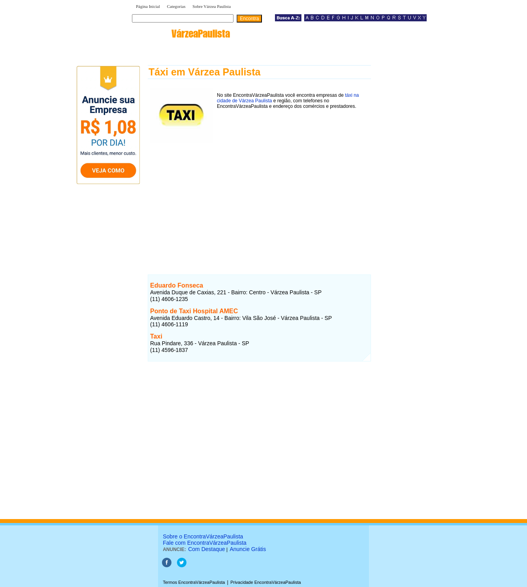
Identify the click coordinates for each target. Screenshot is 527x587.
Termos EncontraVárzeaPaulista (194, 582)
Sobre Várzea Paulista (211, 6)
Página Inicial (148, 6)
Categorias (176, 6)
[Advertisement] (259, 200)
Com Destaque (206, 549)
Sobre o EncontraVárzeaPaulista (203, 536)
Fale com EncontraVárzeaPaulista (205, 543)
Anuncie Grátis (248, 549)
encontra (182, 33)
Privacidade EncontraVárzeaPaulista (265, 582)
